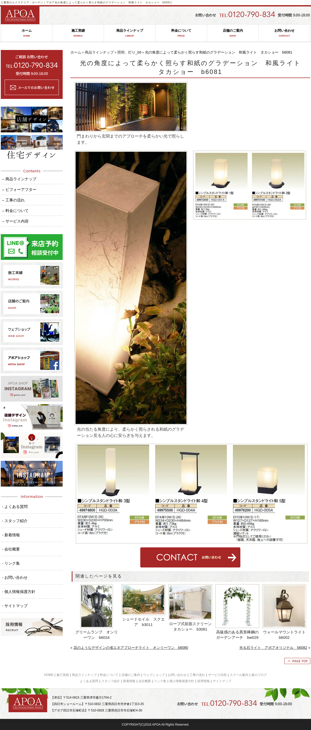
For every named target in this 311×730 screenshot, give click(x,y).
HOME (48, 675)
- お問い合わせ (15, 577)
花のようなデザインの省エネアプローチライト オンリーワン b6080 (130, 648)
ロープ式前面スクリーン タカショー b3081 (191, 626)
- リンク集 (11, 563)
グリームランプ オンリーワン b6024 (96, 635)
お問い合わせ (284, 33)
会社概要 (144, 681)
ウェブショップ (154, 675)
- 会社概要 (11, 549)
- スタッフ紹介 (15, 521)
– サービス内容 (15, 221)
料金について (181, 33)
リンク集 (160, 681)
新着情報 (129, 681)
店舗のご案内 (232, 33)
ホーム (26, 33)
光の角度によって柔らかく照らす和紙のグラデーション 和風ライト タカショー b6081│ (114, 2)
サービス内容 (217, 675)
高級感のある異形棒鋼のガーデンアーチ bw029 (237, 635)
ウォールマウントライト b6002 (285, 635)
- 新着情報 (11, 535)
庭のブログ (259, 675)
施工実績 (78, 33)
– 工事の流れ (13, 200)
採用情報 (203, 681)
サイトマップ (222, 681)
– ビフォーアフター (19, 189)
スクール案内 (239, 675)
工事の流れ (197, 675)
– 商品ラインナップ (19, 179)
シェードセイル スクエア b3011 (143, 622)
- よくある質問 (15, 506)
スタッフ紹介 (110, 681)
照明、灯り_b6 (129, 52)
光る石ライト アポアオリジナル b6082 (273, 648)
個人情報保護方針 (181, 681)
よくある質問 (89, 681)
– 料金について (15, 210)
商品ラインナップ (129, 33)
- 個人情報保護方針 (18, 591)
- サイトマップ (15, 606)
